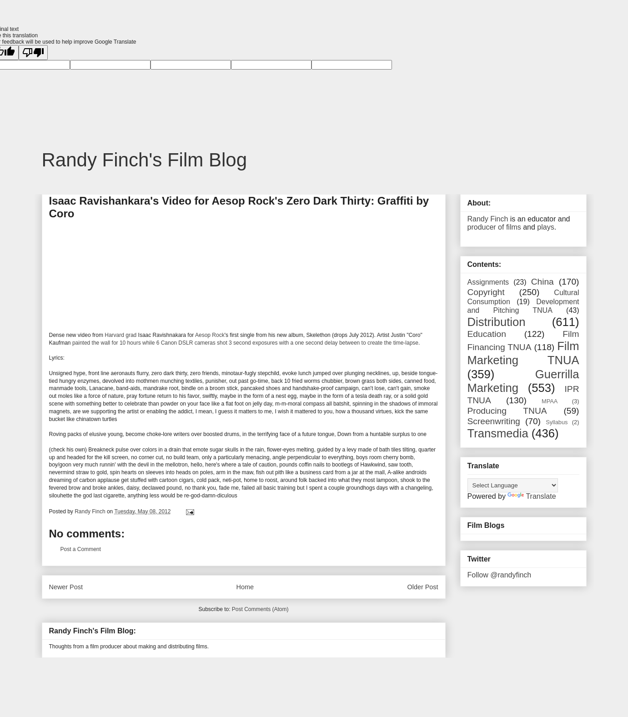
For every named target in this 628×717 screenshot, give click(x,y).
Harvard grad (120, 335)
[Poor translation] (33, 52)
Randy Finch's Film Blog (144, 159)
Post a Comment (80, 549)
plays (545, 227)
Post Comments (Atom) (260, 609)
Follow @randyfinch (499, 575)
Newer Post (66, 587)
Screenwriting (493, 421)
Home (245, 587)
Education (486, 334)
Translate (531, 496)
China (542, 281)
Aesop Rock (210, 335)
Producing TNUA (507, 411)
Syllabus (557, 422)
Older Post (422, 587)
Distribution (496, 322)
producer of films (494, 227)
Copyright (486, 292)
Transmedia (497, 433)
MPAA (550, 401)
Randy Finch (487, 219)
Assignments (488, 282)
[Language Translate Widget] (512, 485)
